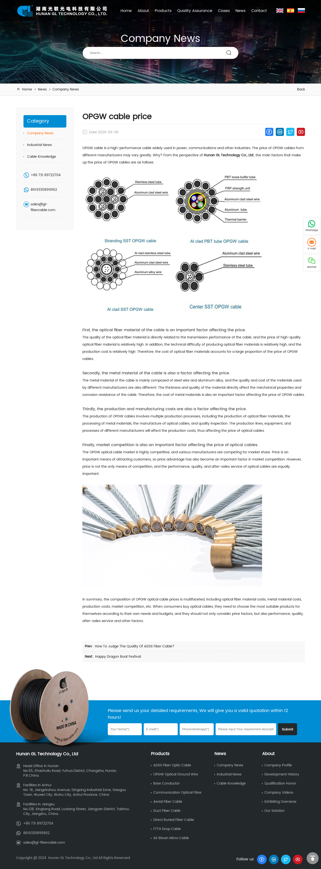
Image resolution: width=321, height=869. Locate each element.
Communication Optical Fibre (177, 792)
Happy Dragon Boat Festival (118, 656)
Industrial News (39, 145)
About (143, 11)
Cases (224, 11)
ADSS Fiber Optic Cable (172, 765)
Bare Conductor (166, 783)
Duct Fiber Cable (167, 810)
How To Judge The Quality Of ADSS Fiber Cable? (134, 646)
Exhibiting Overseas (280, 801)
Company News (65, 89)
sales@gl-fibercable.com (43, 207)
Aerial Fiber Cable (167, 801)
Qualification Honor (280, 783)
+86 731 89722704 (46, 175)
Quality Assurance (194, 11)
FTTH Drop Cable (167, 829)
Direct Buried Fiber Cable (173, 820)
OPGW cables (284, 148)
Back (301, 89)
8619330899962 (44, 189)
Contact (259, 11)
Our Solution (274, 810)
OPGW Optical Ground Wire (175, 774)
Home (126, 11)
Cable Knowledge (41, 156)
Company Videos (278, 792)
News (240, 11)
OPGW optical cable (106, 452)
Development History (281, 774)
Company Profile (278, 765)
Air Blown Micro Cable (171, 838)
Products (163, 11)
